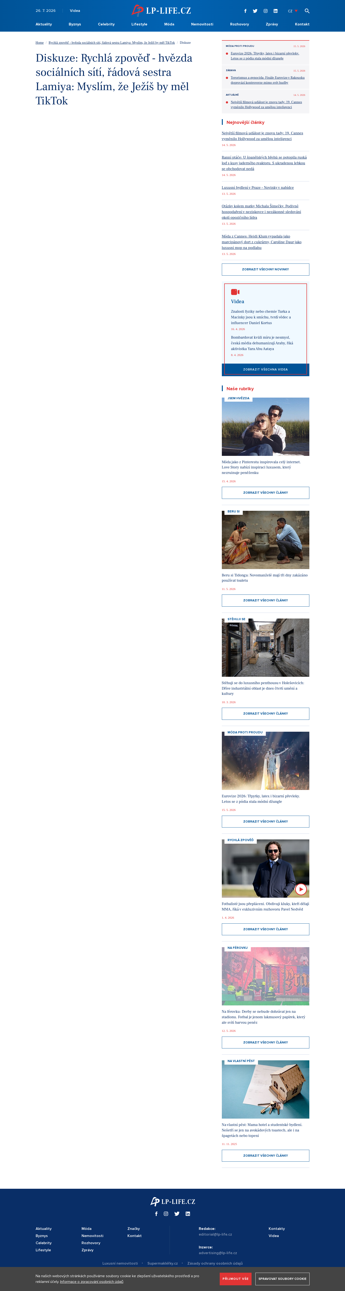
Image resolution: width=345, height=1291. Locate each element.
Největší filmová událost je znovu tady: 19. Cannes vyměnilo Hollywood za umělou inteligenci (266, 104)
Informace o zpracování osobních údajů (91, 1281)
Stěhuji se (236, 619)
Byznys (75, 24)
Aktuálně (232, 94)
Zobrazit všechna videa (265, 369)
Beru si (234, 511)
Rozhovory (239, 24)
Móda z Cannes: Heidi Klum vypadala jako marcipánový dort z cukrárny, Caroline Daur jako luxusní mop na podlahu (262, 242)
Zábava (231, 70)
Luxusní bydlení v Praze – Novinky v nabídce (258, 187)
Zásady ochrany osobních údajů (215, 1263)
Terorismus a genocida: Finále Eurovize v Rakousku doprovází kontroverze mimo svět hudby (268, 80)
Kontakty (277, 1228)
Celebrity (106, 24)
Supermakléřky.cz (162, 1263)
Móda (169, 24)
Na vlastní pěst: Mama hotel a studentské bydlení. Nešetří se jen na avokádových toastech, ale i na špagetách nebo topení (262, 1130)
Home (40, 42)
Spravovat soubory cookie (282, 1279)
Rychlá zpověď (241, 840)
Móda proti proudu (240, 46)
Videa (75, 10)
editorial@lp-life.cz (215, 1234)
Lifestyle (139, 24)
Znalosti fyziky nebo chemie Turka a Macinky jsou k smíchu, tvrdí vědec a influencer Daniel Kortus (261, 317)
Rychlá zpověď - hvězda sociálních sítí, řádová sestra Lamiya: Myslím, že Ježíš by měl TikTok (112, 42)
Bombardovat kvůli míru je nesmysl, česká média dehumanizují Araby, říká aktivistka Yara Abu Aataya (262, 343)
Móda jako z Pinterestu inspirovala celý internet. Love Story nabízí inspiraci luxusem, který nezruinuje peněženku (261, 467)
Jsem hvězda (238, 398)
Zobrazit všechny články (265, 493)
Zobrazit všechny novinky (265, 269)
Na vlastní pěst (241, 1061)
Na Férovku (238, 948)
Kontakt (302, 24)
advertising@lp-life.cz (218, 1253)
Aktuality (44, 24)
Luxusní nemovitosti (120, 1263)
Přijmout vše (236, 1279)
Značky (133, 1228)
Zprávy (272, 24)
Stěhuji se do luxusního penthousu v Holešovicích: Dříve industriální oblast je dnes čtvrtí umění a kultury (263, 688)
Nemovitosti (202, 24)
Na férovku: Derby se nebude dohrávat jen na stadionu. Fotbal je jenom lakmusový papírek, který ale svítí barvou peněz (264, 1017)
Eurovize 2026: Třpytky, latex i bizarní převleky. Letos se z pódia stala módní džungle (265, 56)
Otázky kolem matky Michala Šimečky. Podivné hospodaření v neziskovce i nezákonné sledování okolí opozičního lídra (261, 212)
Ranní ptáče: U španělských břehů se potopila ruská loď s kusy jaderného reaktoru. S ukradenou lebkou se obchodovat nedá (264, 163)
